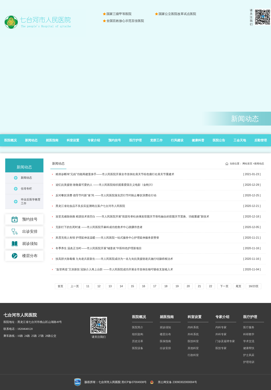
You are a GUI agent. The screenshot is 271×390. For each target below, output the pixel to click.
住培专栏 (26, 188)
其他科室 (193, 348)
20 (188, 286)
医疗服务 (248, 327)
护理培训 (248, 362)
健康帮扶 (248, 348)
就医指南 (52, 140)
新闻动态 (31, 140)
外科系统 (193, 334)
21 (199, 286)
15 (132, 286)
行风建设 (177, 140)
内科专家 (221, 327)
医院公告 (219, 140)
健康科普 (198, 140)
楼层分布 (165, 334)
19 (177, 286)
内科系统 (193, 327)
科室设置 (73, 140)
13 (110, 286)
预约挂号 (114, 140)
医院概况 (10, 140)
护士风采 (248, 355)
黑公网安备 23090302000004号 (177, 382)
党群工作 (156, 140)
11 (87, 286)
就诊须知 (165, 327)
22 (210, 286)
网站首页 (247, 163)
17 (154, 286)
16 (143, 286)
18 (165, 286)
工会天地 (239, 140)
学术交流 (248, 341)
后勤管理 (260, 140)
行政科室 (193, 355)
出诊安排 (165, 348)
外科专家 (221, 334)
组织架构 (137, 334)
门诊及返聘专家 (225, 341)
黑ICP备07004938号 (134, 382)
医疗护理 (135, 140)
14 (121, 286)
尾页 (238, 286)
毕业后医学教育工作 (30, 201)
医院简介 (137, 327)
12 (99, 286)
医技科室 (193, 341)
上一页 (75, 286)
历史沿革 (137, 341)
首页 (60, 286)
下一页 (224, 286)
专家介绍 (94, 140)
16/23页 (253, 286)
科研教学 (248, 334)
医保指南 (165, 341)
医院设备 (137, 348)
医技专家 (221, 348)
